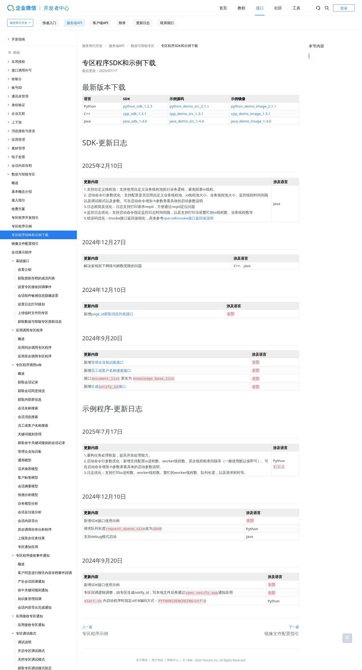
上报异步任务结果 (31, 538)
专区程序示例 (22, 226)
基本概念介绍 (22, 191)
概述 (15, 182)
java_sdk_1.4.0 (135, 121)
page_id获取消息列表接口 (112, 313)
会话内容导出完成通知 (35, 607)
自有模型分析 (28, 503)
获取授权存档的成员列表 (36, 278)
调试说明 (24, 642)
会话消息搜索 (28, 416)
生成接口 (108, 383)
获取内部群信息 (29, 399)
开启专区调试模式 (31, 650)
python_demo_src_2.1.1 (189, 106)
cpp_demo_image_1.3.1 (250, 113)
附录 (122, 22)
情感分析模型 (28, 494)
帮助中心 (173, 653)
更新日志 (143, 22)
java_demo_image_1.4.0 (251, 121)
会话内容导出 (28, 520)
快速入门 (49, 22)
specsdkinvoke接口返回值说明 (188, 218)
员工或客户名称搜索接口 (111, 368)
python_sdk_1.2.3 (137, 106)
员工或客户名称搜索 (33, 425)
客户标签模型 (28, 477)
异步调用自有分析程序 (35, 529)
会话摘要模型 (28, 486)
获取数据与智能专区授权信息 (40, 321)
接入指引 (18, 200)
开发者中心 (56, 8)
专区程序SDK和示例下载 (30, 234)
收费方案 (18, 208)
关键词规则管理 (29, 434)
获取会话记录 (28, 382)
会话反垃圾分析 (29, 512)
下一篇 (294, 619)
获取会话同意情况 (31, 390)
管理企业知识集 (29, 451)
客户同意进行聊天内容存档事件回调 (45, 572)
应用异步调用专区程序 (35, 356)
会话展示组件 (22, 252)
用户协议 (157, 653)
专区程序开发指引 (25, 217)
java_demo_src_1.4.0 (186, 121)
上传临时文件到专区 (33, 312)
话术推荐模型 (28, 468)
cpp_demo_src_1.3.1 (186, 113)
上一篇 (87, 619)
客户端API (100, 22)
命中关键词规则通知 (33, 590)
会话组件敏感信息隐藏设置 (38, 295)
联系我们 (167, 22)
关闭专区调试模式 (31, 659)
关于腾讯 (141, 653)
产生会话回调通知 (31, 581)
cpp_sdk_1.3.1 (134, 113)
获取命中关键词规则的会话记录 (41, 442)
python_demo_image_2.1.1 (253, 106)
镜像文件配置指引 (25, 243)
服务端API (74, 22)
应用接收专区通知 (31, 624)
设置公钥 (24, 269)
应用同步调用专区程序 (35, 347)
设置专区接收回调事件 (35, 286)
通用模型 (24, 460)
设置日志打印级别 (31, 304)
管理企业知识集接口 (107, 361)
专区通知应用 (28, 546)
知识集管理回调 (29, 598)
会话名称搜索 (28, 408)
